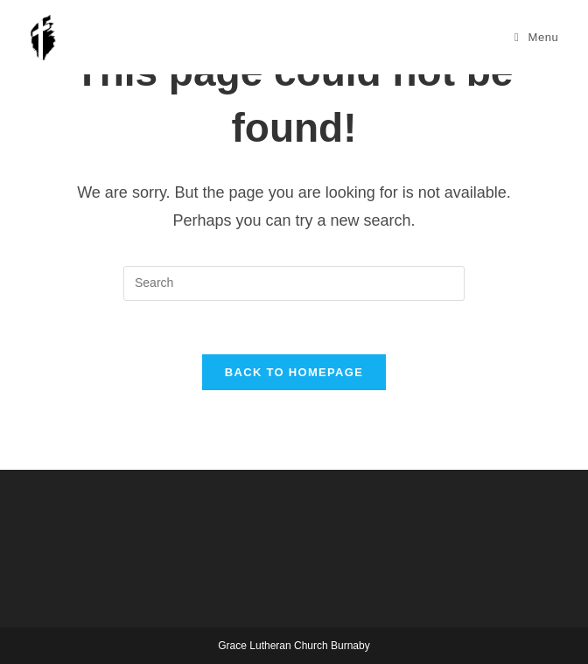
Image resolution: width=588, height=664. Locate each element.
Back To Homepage (294, 372)
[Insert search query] (294, 283)
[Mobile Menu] (536, 37)
